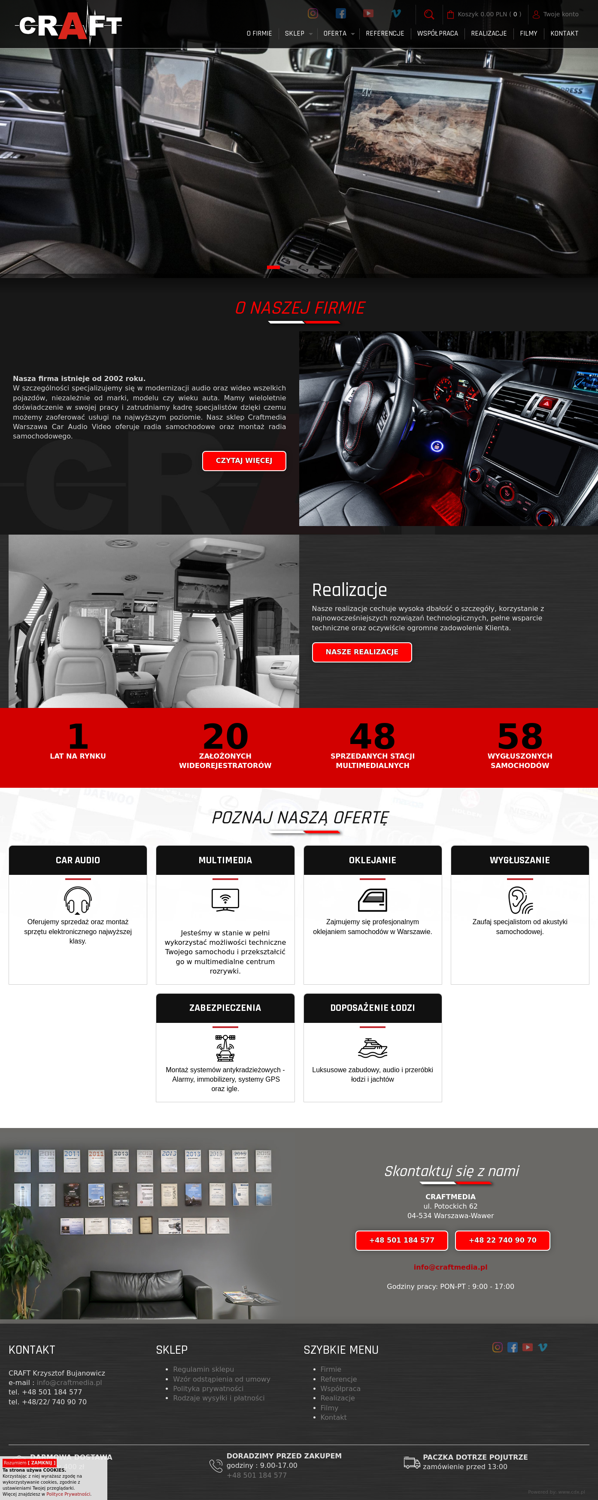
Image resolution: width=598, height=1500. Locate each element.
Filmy (330, 1408)
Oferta (335, 33)
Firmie (331, 1369)
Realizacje (489, 33)
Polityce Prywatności (68, 1494)
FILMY (528, 33)
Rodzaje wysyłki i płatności (218, 1398)
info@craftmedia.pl (451, 1267)
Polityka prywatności (208, 1389)
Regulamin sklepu (203, 1369)
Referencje (385, 33)
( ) (490, 14)
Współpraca (437, 33)
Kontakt (564, 33)
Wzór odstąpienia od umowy (221, 1379)
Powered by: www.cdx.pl (556, 1492)
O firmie (259, 33)
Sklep (294, 33)
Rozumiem (29, 1463)
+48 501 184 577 (258, 1475)
